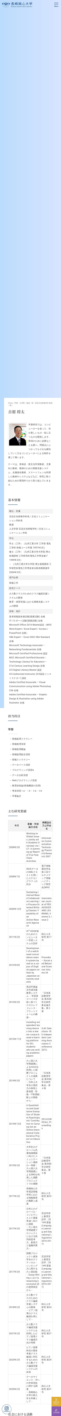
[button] (56, 5)
